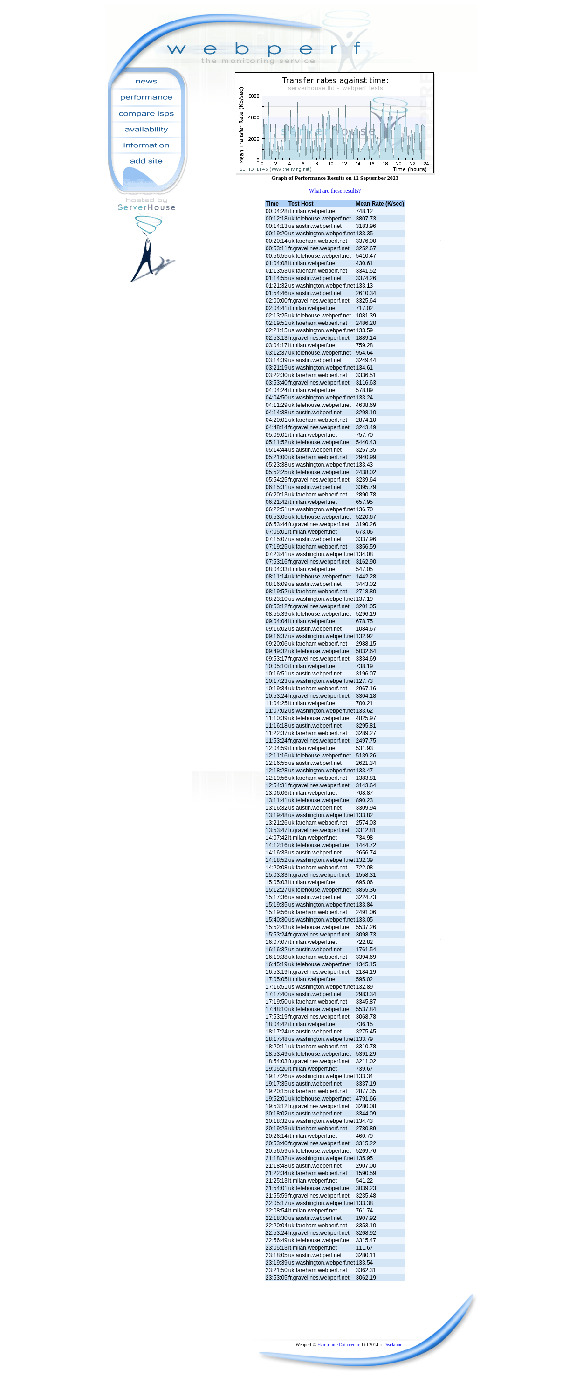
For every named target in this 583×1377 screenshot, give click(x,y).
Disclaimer (394, 1344)
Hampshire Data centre (338, 1344)
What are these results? (335, 190)
